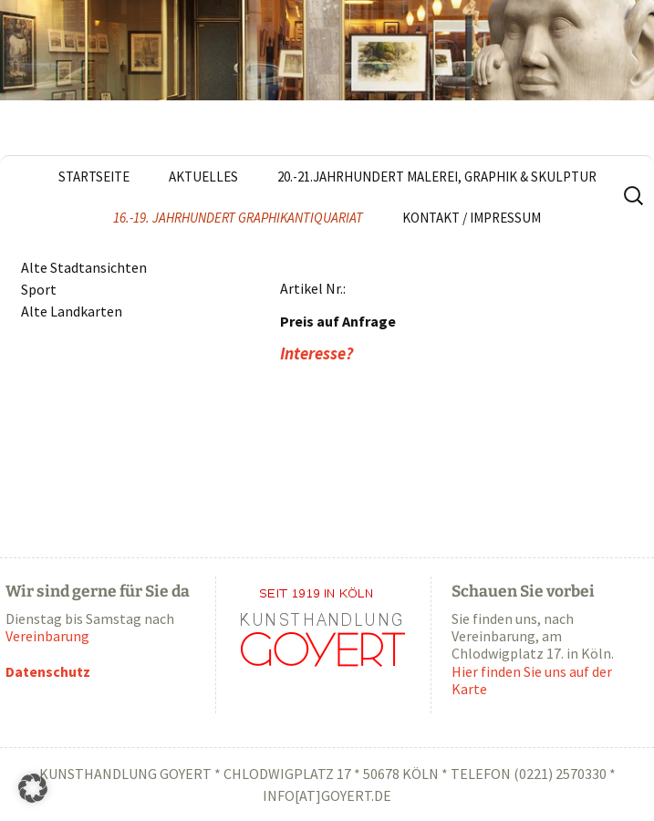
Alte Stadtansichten (84, 267)
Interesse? (316, 353)
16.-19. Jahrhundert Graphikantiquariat (238, 217)
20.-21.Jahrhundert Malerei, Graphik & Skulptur (437, 176)
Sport (39, 289)
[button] (33, 788)
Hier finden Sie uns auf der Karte (532, 680)
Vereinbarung (47, 636)
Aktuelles (203, 176)
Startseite (94, 176)
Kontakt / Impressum (471, 217)
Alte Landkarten (71, 311)
